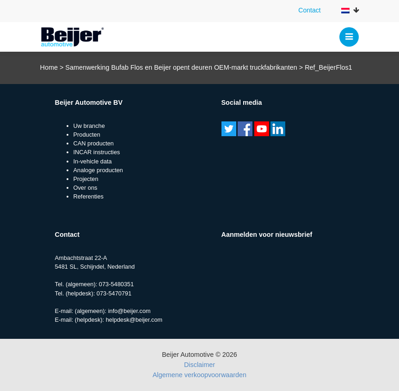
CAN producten (94, 143)
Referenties (89, 196)
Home (49, 67)
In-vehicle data (93, 161)
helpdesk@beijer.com (134, 319)
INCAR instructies (97, 152)
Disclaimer (199, 364)
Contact (309, 10)
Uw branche (89, 125)
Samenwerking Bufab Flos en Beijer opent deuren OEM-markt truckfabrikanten (181, 67)
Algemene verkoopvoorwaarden (199, 375)
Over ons (86, 187)
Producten (87, 134)
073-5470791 (114, 293)
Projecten (86, 178)
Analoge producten (98, 170)
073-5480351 (116, 284)
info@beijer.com (129, 310)
